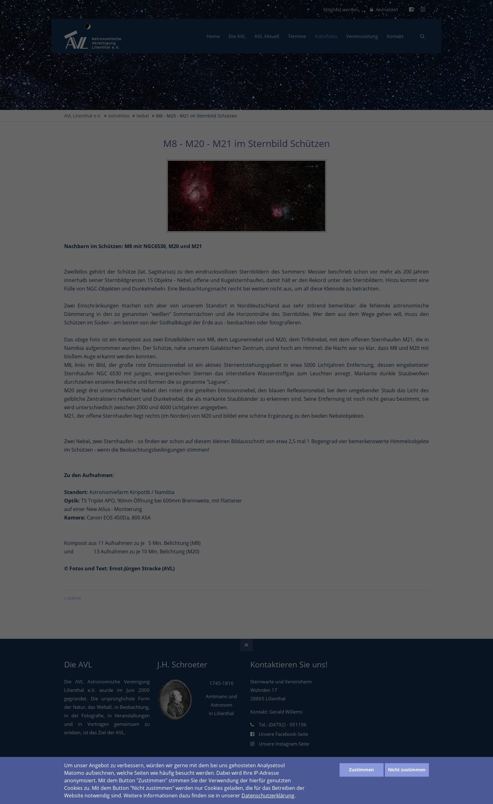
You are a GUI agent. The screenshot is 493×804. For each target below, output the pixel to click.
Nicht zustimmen (406, 770)
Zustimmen (361, 770)
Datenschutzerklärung (267, 795)
